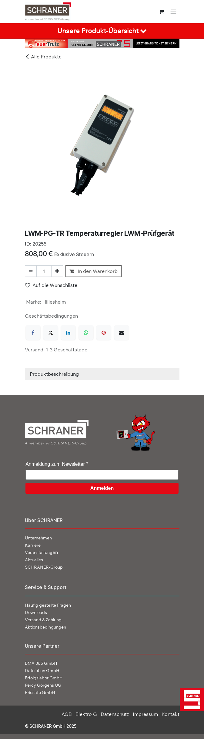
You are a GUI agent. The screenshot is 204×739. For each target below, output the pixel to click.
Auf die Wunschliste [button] (51, 285)
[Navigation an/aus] (173, 11)
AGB (67, 714)
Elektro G (86, 714)
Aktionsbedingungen (45, 627)
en (41, 552)
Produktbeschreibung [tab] (54, 374)
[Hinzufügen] (57, 271)
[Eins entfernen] (31, 271)
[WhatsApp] (86, 332)
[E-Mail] (121, 332)
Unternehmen (38, 538)
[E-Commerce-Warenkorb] (161, 11)
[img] (190, 699)
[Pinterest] (103, 332)
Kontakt (170, 714)
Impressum (145, 714)
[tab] (102, 31)
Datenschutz (115, 714)
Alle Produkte (43, 57)
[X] (50, 332)
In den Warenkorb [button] (93, 271)
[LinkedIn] (68, 332)
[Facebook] (33, 332)
